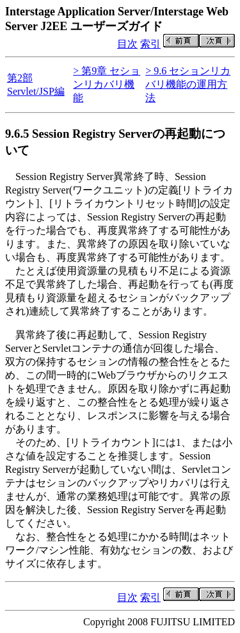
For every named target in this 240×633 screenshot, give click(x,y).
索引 (150, 43)
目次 (127, 43)
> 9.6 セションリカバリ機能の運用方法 (187, 84)
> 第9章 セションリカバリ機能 (106, 84)
